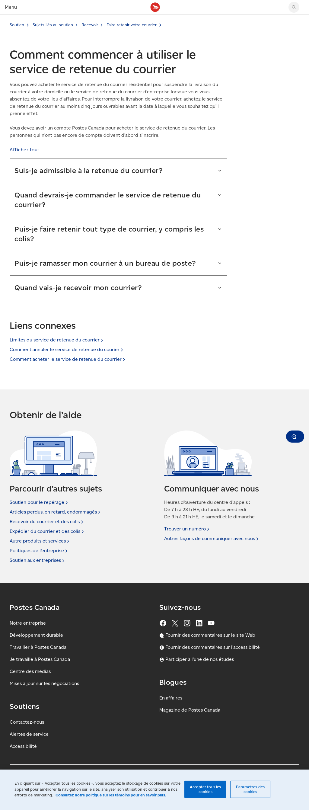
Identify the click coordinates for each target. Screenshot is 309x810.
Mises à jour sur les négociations (44, 683)
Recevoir (89, 24)
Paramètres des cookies (250, 789)
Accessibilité (23, 746)
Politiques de (39, 550)
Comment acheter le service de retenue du (68, 359)
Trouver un (187, 529)
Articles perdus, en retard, (56, 512)
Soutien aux (38, 560)
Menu (11, 7)
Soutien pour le (39, 502)
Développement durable (36, 635)
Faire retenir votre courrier (132, 24)
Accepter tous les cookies (205, 789)
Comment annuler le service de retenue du (67, 349)
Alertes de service (29, 734)
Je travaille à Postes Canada (40, 659)
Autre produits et (40, 541)
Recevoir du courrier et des (47, 521)
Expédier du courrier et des (47, 531)
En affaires (170, 698)
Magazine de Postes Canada (189, 710)
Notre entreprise (28, 623)
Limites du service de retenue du (57, 340)
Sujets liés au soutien (53, 24)
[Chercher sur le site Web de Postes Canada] (293, 7)
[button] (25, 149)
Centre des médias (30, 671)
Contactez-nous (27, 722)
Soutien (17, 24)
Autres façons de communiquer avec (212, 538)
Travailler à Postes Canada (38, 647)
